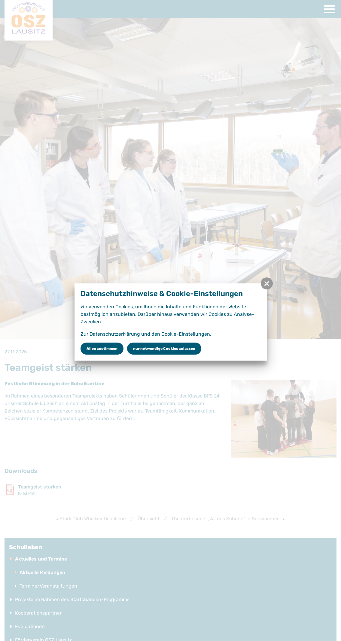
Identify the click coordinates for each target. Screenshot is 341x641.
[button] (267, 283)
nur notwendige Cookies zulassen (164, 348)
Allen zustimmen (102, 348)
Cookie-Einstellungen (185, 334)
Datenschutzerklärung (115, 334)
